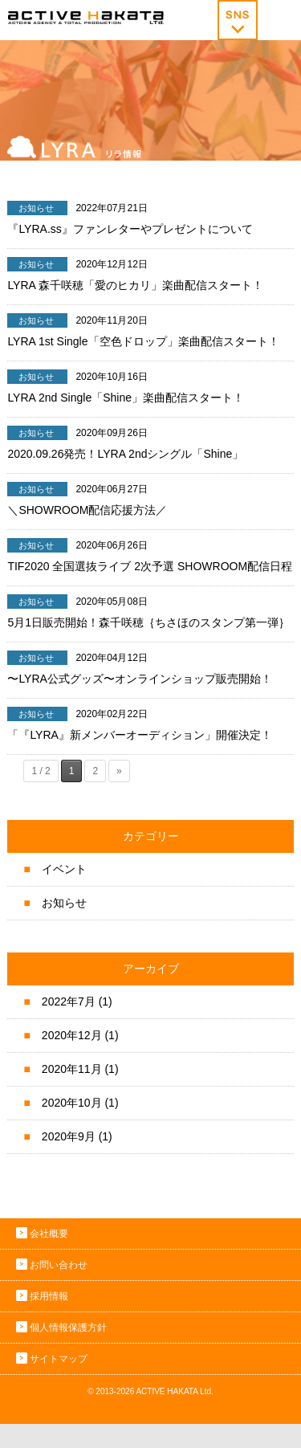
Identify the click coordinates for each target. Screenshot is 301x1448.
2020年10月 (72, 1102)
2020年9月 (69, 1136)
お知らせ (64, 902)
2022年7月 (69, 1001)
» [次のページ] (119, 771)
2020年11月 (72, 1069)
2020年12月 (72, 1035)
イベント (64, 869)
